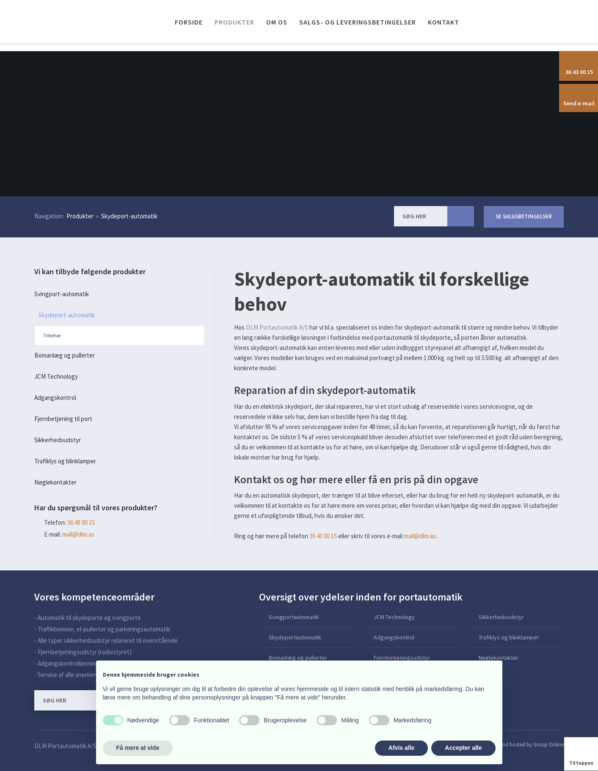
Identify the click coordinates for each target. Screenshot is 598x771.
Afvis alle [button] (401, 747)
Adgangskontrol (55, 398)
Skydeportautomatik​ (295, 637)
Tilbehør (52, 335)
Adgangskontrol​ (394, 637)
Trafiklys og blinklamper (65, 461)
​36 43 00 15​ (81, 522)
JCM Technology (56, 376)
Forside (189, 22)
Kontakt (443, 22)
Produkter (234, 22)
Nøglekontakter (55, 482)
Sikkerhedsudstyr (57, 440)
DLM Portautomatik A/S (277, 327)
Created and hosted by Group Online (522, 744)
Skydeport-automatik (129, 216)
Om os (276, 22)
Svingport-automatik (61, 294)
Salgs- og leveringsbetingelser (357, 22)
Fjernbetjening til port (63, 419)
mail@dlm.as (78, 534)
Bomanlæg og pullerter (64, 355)
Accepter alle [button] (463, 747)
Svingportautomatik (294, 617)
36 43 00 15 (323, 536)
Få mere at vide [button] (138, 747)
